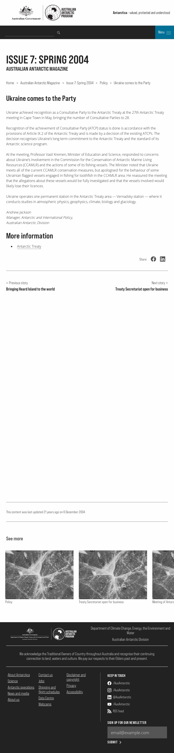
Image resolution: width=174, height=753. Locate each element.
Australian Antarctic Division (130, 639)
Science (13, 681)
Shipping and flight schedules (49, 689)
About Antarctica (19, 674)
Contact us (46, 674)
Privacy (71, 685)
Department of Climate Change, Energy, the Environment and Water (130, 630)
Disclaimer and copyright (76, 677)
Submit (114, 742)
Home (10, 82)
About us (13, 699)
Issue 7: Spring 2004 (79, 82)
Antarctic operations (21, 687)
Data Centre (46, 698)
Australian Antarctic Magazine (40, 82)
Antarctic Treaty (29, 246)
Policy (104, 82)
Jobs (41, 681)
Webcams (45, 704)
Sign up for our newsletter (126, 723)
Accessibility (75, 692)
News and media (18, 693)
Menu (164, 32)
